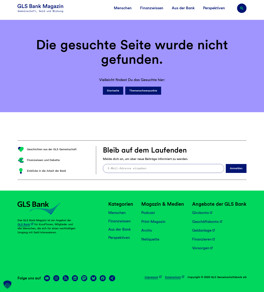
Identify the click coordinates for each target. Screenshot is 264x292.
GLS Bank (24, 224)
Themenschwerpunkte (143, 90)
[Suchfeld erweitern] (241, 8)
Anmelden (236, 168)
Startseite (113, 90)
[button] (7, 284)
